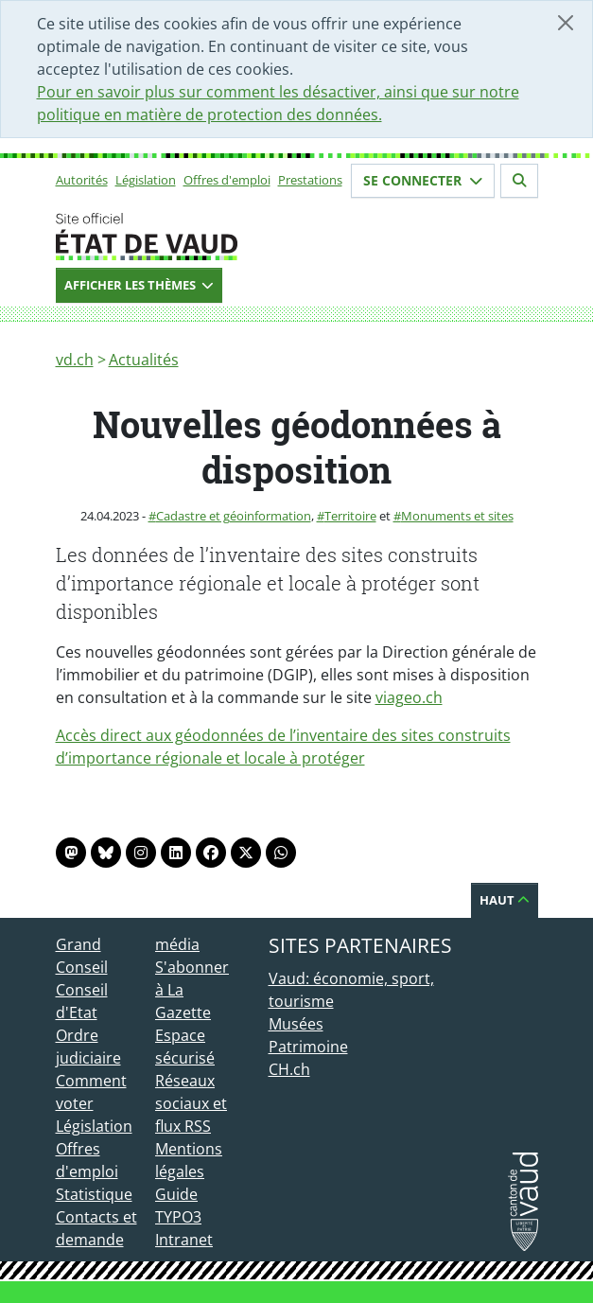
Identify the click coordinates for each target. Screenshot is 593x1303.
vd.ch (75, 359)
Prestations (310, 179)
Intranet (184, 1239)
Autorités (82, 179)
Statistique (94, 1194)
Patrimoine (308, 1046)
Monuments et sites (457, 515)
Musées (296, 1023)
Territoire (350, 515)
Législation (145, 179)
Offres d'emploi (226, 179)
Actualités (144, 359)
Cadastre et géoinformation (233, 515)
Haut (505, 899)
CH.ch (289, 1069)
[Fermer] (565, 22)
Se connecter (422, 180)
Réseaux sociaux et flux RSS (191, 1103)
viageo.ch (409, 697)
